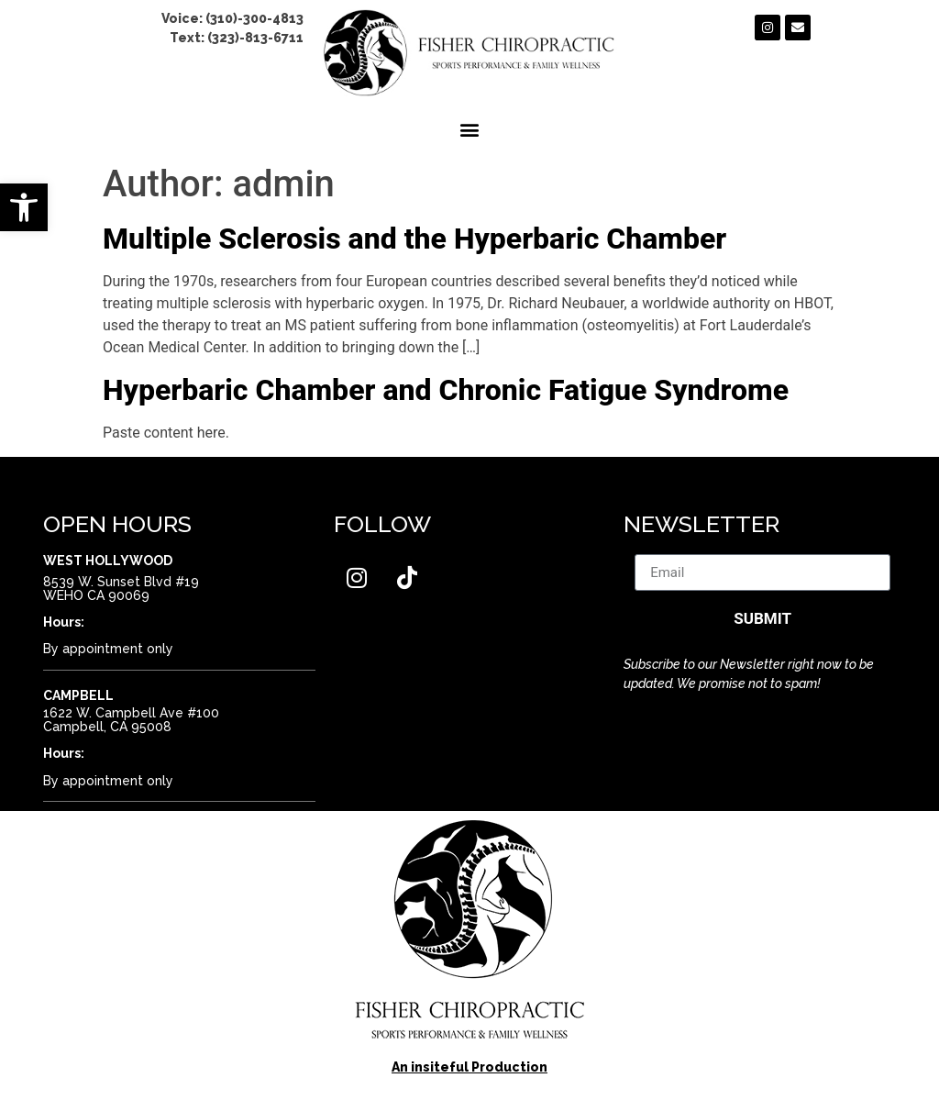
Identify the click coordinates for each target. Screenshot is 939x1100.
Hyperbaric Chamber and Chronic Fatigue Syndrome (446, 389)
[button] (24, 207)
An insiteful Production (469, 1067)
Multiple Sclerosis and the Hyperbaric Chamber (414, 238)
